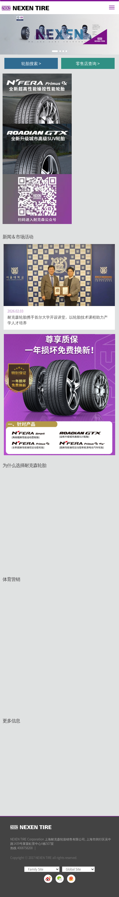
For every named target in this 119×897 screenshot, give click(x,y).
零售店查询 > (88, 63)
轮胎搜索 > (31, 63)
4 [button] (66, 51)
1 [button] (55, 51)
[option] (59, 34)
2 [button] (60, 51)
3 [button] (63, 51)
